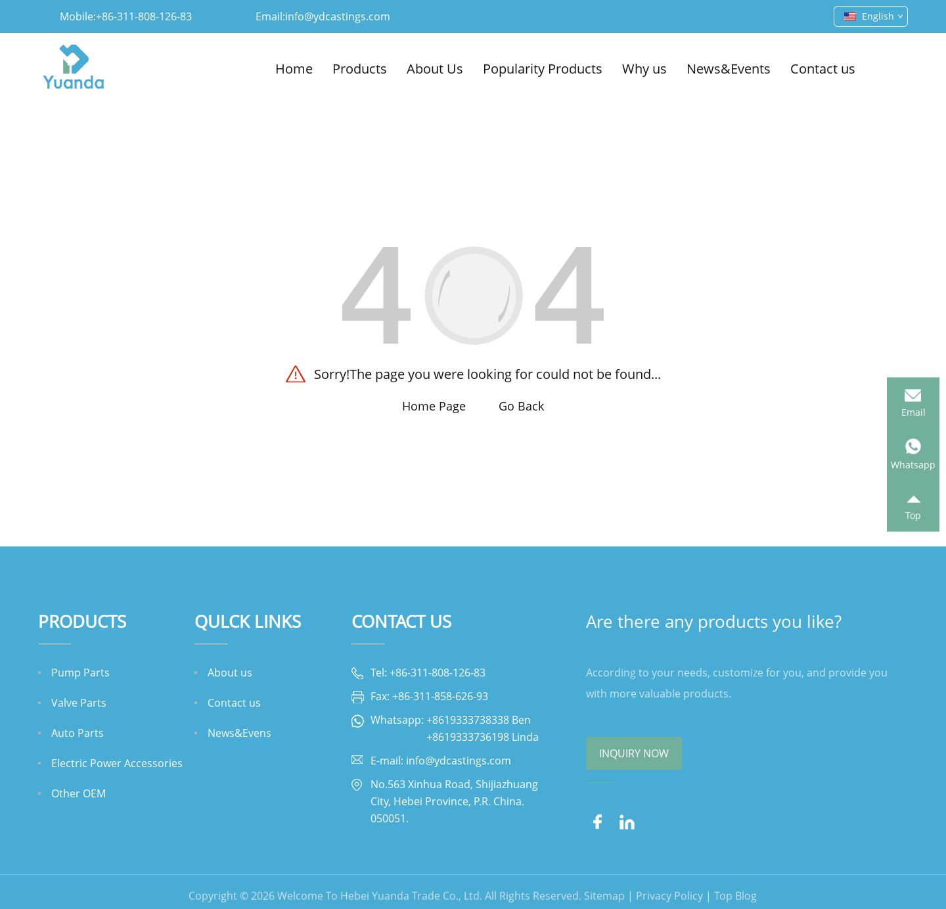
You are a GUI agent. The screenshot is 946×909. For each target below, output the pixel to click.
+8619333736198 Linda (482, 737)
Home (294, 69)
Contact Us (401, 621)
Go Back (521, 406)
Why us (644, 69)
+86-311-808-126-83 (144, 16)
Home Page (434, 406)
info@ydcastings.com (337, 16)
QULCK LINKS (247, 621)
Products (359, 69)
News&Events (729, 69)
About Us (435, 69)
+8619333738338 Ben (478, 720)
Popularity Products (542, 69)
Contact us (822, 69)
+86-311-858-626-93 (440, 696)
